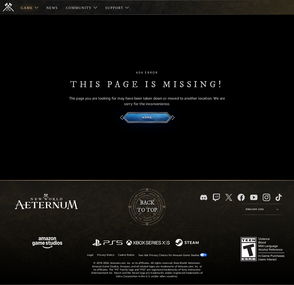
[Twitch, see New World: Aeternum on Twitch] (216, 197)
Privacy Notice (105, 254)
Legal (90, 254)
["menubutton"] (29, 7)
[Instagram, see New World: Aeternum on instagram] (266, 197)
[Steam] (188, 243)
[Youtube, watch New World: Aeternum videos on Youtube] (253, 197)
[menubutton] (262, 209)
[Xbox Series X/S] (148, 243)
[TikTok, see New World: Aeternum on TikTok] (278, 197)
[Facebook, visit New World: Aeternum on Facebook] (241, 197)
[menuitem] (29, 7)
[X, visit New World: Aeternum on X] (228, 197)
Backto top (147, 206)
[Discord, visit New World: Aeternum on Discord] (203, 197)
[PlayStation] (107, 243)
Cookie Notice (126, 254)
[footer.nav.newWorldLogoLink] (46, 202)
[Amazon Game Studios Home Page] (47, 243)
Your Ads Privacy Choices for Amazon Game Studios (172, 254)
